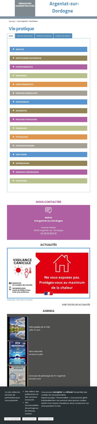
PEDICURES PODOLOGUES (24, 120)
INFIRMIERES (19, 76)
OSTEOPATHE (19, 111)
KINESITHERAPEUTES (22, 85)
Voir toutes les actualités (76, 304)
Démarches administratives (25, 4)
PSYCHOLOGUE (19, 138)
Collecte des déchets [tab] (62, 36)
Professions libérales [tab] (44, 36)
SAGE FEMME (19, 155)
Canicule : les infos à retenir (20, 299)
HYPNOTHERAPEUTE (22, 68)
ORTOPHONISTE (20, 103)
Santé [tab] (11, 36)
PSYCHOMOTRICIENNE (22, 146)
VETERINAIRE (19, 181)
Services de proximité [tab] (24, 36)
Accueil (12, 21)
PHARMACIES (19, 129)
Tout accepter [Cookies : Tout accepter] (12, 419)
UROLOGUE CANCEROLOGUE (25, 173)
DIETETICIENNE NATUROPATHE (26, 59)
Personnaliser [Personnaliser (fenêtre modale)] (45, 419)
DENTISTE (17, 50)
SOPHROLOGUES (20, 164)
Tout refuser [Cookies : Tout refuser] (29, 419)
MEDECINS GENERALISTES (24, 94)
